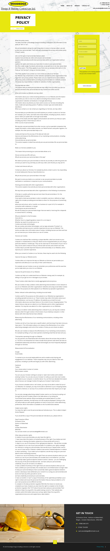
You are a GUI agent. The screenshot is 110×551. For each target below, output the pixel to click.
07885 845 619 (105, 3)
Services (77, 5)
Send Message (87, 86)
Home (62, 5)
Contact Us (85, 5)
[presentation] (91, 78)
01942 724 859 (105, 4)
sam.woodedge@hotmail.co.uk (88, 531)
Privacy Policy (19, 28)
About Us (69, 5)
